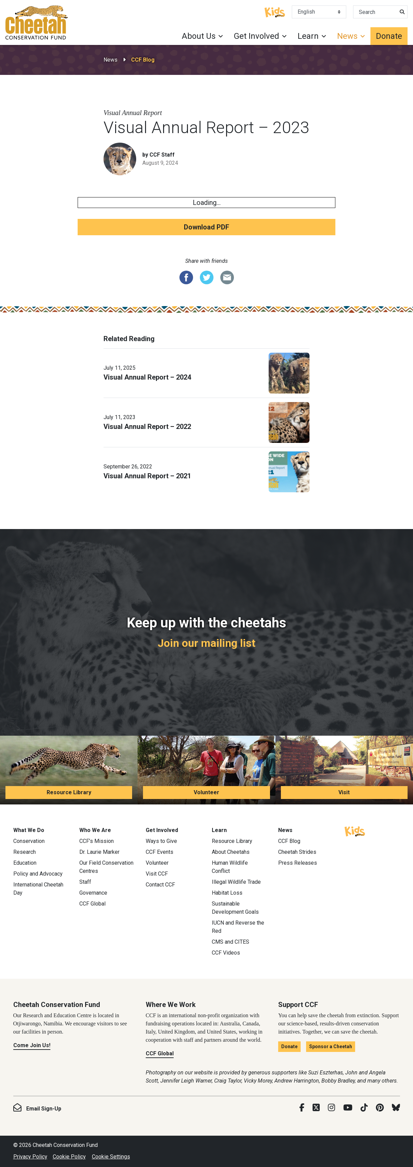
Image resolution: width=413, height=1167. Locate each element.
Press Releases (297, 863)
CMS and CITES (230, 942)
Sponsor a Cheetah (330, 1046)
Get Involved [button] (256, 36)
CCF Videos (226, 952)
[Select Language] (319, 11)
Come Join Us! (31, 1045)
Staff (85, 882)
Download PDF (206, 227)
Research (24, 852)
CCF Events (159, 852)
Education (24, 863)
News (110, 60)
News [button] (347, 36)
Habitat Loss (227, 893)
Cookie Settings (111, 1156)
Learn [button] (308, 36)
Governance (93, 893)
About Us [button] (199, 36)
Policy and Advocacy (38, 873)
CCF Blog (143, 60)
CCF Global (92, 903)
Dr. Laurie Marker (99, 852)
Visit (344, 792)
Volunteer (206, 792)
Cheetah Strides (297, 852)
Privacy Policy (30, 1156)
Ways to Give (161, 841)
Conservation (29, 841)
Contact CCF (160, 884)
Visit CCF (157, 873)
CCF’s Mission (96, 841)
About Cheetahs (231, 852)
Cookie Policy (69, 1156)
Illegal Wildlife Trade (236, 882)
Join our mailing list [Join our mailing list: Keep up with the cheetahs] (206, 643)
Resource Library (69, 792)
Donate (389, 36)
